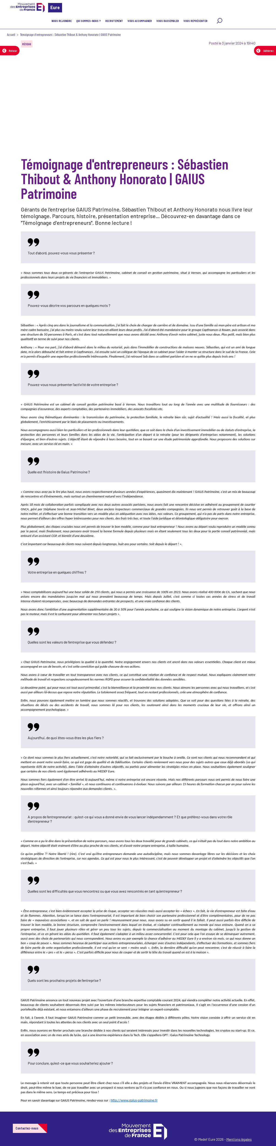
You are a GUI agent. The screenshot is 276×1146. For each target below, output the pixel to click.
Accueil (11, 34)
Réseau (26, 44)
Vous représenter (195, 21)
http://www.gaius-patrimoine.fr (134, 1100)
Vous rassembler (167, 21)
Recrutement (114, 21)
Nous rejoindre (62, 21)
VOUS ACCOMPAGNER (140, 21)
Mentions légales (239, 1139)
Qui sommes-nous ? (88, 21)
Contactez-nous (27, 1128)
